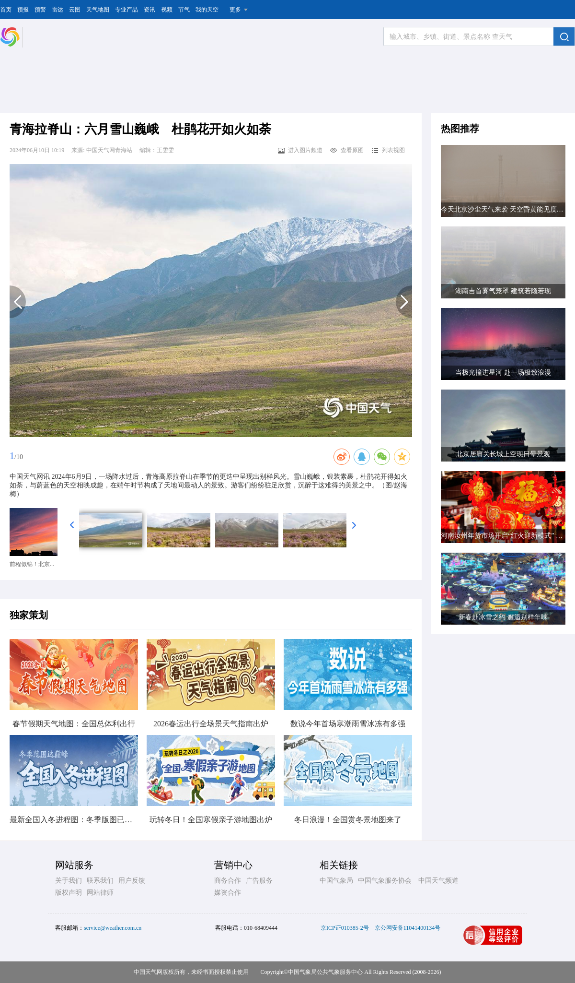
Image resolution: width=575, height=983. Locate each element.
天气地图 (97, 9)
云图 (74, 9)
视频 (166, 9)
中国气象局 (336, 880)
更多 (235, 9)
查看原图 (347, 150)
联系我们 (100, 880)
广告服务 (259, 880)
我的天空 (207, 9)
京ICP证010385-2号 (345, 927)
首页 (6, 9)
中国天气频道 (438, 880)
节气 (184, 9)
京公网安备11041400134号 (408, 927)
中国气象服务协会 (385, 880)
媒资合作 (227, 892)
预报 (23, 9)
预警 (40, 9)
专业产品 (126, 9)
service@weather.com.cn (112, 927)
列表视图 (388, 150)
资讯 (149, 9)
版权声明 (68, 892)
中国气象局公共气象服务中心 (325, 972)
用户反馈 (131, 880)
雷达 (57, 9)
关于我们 (68, 880)
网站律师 (100, 892)
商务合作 (227, 880)
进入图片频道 (299, 150)
